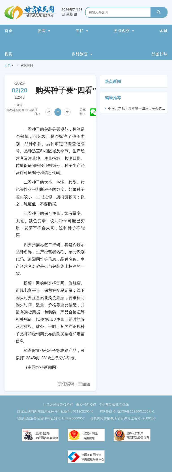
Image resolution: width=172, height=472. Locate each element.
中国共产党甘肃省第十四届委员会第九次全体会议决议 (136, 110)
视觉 (8, 54)
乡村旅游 (81, 54)
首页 (8, 30)
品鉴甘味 (159, 54)
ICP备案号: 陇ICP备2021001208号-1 (127, 411)
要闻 (44, 30)
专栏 (81, 30)
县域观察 (124, 30)
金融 (163, 30)
